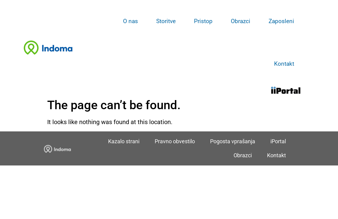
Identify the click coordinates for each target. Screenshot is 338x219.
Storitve (166, 21)
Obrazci (240, 21)
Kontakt (284, 63)
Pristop (203, 21)
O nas (130, 21)
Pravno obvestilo (175, 141)
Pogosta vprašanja (232, 141)
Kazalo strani (123, 141)
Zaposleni (281, 21)
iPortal (278, 141)
